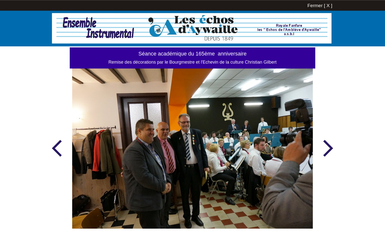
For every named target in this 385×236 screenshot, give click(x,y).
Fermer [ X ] (320, 5)
